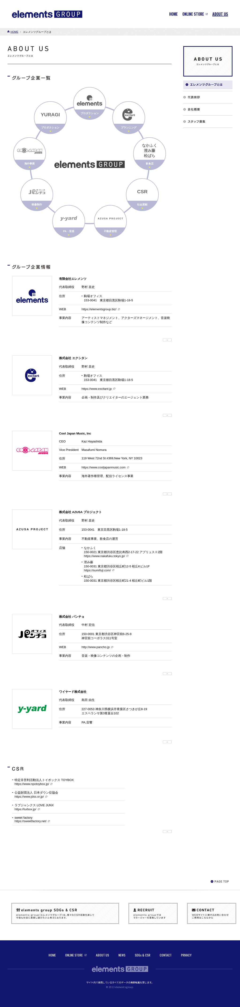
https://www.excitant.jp (97, 388)
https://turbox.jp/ (25, 809)
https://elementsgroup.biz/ (99, 309)
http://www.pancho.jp (96, 647)
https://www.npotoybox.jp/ (32, 784)
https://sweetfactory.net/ (30, 821)
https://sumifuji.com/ (97, 570)
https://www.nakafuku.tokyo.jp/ (104, 556)
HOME (14, 31)
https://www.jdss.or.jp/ (29, 796)
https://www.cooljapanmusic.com (104, 467)
